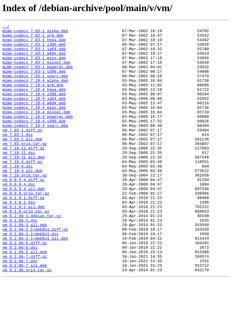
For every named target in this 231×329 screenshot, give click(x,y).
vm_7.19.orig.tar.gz (24, 205)
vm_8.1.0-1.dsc (18, 238)
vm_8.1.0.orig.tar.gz (25, 249)
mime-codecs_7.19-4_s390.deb (34, 140)
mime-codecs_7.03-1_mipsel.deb (36, 70)
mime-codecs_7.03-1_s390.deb (34, 81)
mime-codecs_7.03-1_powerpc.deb (37, 75)
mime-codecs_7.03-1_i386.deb (34, 48)
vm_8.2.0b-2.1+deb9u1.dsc (30, 276)
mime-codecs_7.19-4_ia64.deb (34, 113)
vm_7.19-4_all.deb (22, 200)
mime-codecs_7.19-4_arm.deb (32, 97)
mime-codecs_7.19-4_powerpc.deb (37, 135)
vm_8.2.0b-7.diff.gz (24, 303)
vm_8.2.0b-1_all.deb (24, 265)
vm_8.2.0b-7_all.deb (24, 314)
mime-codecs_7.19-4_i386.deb (34, 108)
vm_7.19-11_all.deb (23, 184)
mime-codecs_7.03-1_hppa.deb (34, 43)
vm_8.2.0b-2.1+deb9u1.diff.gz (35, 270)
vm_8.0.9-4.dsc (18, 216)
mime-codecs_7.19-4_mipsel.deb (36, 130)
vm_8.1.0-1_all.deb (23, 243)
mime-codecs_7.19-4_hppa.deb (34, 103)
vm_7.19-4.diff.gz (22, 189)
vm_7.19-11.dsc (18, 178)
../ (5, 27)
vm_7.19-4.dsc (17, 195)
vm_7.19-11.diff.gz (23, 173)
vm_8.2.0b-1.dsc (20, 260)
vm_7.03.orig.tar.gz (24, 168)
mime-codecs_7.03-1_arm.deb (32, 38)
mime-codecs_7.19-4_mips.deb (34, 124)
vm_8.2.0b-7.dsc (20, 308)
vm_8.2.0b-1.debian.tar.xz (31, 254)
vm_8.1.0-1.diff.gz (23, 232)
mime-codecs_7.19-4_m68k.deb (34, 119)
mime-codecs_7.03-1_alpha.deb (35, 32)
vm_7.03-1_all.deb (22, 162)
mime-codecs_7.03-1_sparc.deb (35, 86)
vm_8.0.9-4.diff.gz (23, 211)
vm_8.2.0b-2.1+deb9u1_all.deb (35, 281)
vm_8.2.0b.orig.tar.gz (27, 319)
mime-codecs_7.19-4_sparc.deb (35, 146)
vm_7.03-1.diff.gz (22, 151)
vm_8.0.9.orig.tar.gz (25, 227)
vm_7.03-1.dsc (17, 157)
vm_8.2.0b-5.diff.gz (24, 287)
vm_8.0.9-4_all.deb (23, 222)
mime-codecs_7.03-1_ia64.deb (34, 54)
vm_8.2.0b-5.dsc (20, 292)
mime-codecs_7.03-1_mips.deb (34, 65)
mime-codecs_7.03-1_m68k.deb (34, 59)
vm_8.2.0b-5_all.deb (24, 297)
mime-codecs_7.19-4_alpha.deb (35, 92)
